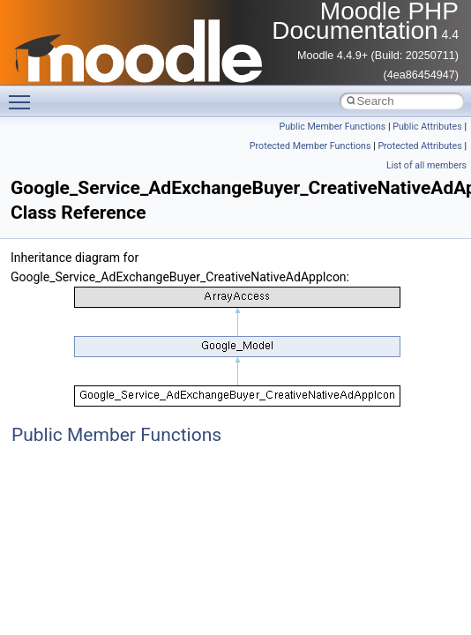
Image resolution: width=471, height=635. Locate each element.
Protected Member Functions (310, 146)
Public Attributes (427, 126)
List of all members (426, 165)
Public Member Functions (333, 126)
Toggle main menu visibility (24, 94)
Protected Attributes (419, 146)
